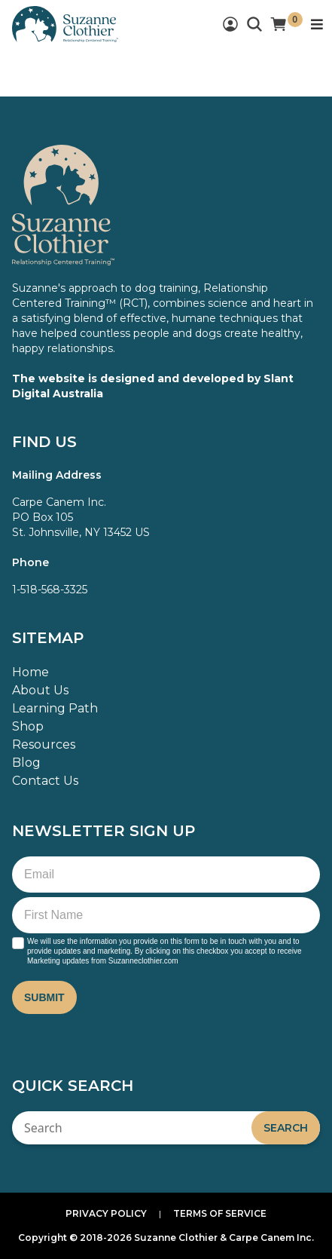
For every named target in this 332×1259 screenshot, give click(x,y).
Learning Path (55, 708)
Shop (28, 726)
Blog (26, 762)
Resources (43, 744)
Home (30, 672)
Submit (44, 997)
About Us (40, 690)
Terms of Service (220, 1213)
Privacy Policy (106, 1213)
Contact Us (45, 780)
